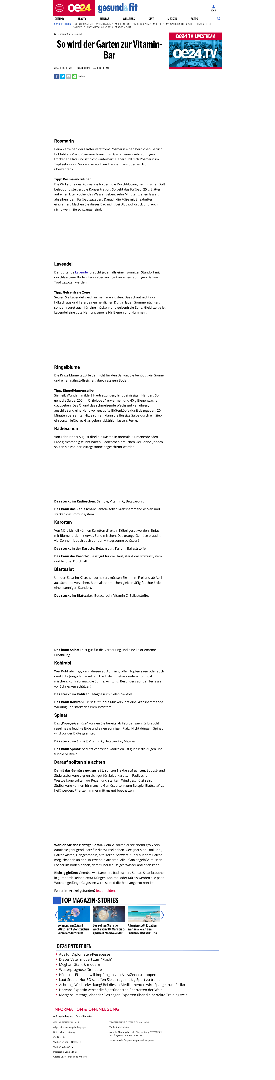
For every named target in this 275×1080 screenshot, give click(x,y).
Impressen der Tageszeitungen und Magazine (131, 1040)
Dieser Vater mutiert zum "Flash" (84, 959)
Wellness (129, 18)
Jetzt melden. (106, 890)
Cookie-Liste (59, 1037)
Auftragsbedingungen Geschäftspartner (73, 1016)
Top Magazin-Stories (89, 900)
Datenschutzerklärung (64, 1032)
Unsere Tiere (204, 24)
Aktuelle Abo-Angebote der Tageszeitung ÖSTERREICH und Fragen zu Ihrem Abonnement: (135, 1034)
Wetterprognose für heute (79, 969)
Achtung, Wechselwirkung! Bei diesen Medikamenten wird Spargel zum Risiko (120, 984)
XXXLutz (190, 24)
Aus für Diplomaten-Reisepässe (83, 954)
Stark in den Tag (142, 24)
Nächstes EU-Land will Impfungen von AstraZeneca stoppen (106, 974)
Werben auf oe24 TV (63, 1046)
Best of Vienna (123, 27)
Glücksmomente (84, 24)
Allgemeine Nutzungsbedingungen (70, 1027)
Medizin (172, 18)
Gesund (59, 18)
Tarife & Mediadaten (119, 1027)
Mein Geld (158, 24)
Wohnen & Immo (104, 24)
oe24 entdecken (74, 947)
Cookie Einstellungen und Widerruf (70, 1056)
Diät (151, 18)
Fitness (104, 18)
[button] (58, 8)
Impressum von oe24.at (64, 1051)
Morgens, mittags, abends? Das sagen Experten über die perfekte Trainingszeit (121, 994)
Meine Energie (123, 24)
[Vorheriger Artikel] (58, 915)
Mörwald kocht (175, 24)
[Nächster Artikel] (160, 915)
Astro (194, 18)
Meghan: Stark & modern (78, 964)
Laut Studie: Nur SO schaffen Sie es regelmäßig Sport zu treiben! (110, 979)
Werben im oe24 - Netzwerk (67, 1041)
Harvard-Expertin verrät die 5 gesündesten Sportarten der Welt (109, 989)
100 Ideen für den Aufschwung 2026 (93, 27)
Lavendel (82, 272)
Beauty (82, 18)
